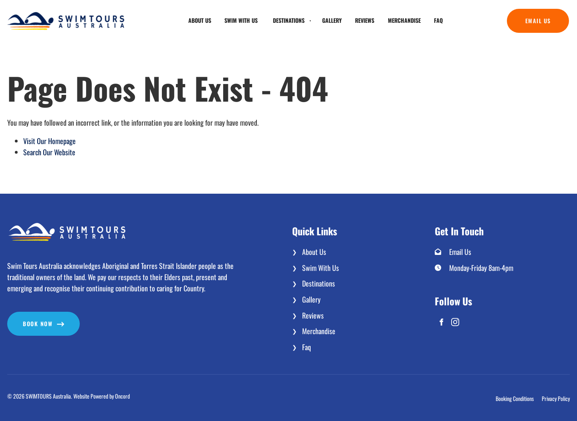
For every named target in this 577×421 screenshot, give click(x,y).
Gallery (332, 20)
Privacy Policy (556, 399)
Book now (22, 317)
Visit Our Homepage (49, 141)
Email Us (520, 14)
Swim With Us (241, 20)
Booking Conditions (515, 399)
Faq (438, 20)
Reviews (364, 20)
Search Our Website (49, 152)
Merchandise (404, 20)
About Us (199, 20)
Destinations (289, 20)
